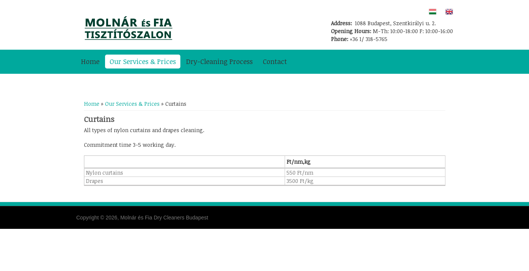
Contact (275, 61)
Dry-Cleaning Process (219, 61)
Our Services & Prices (143, 61)
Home (90, 61)
